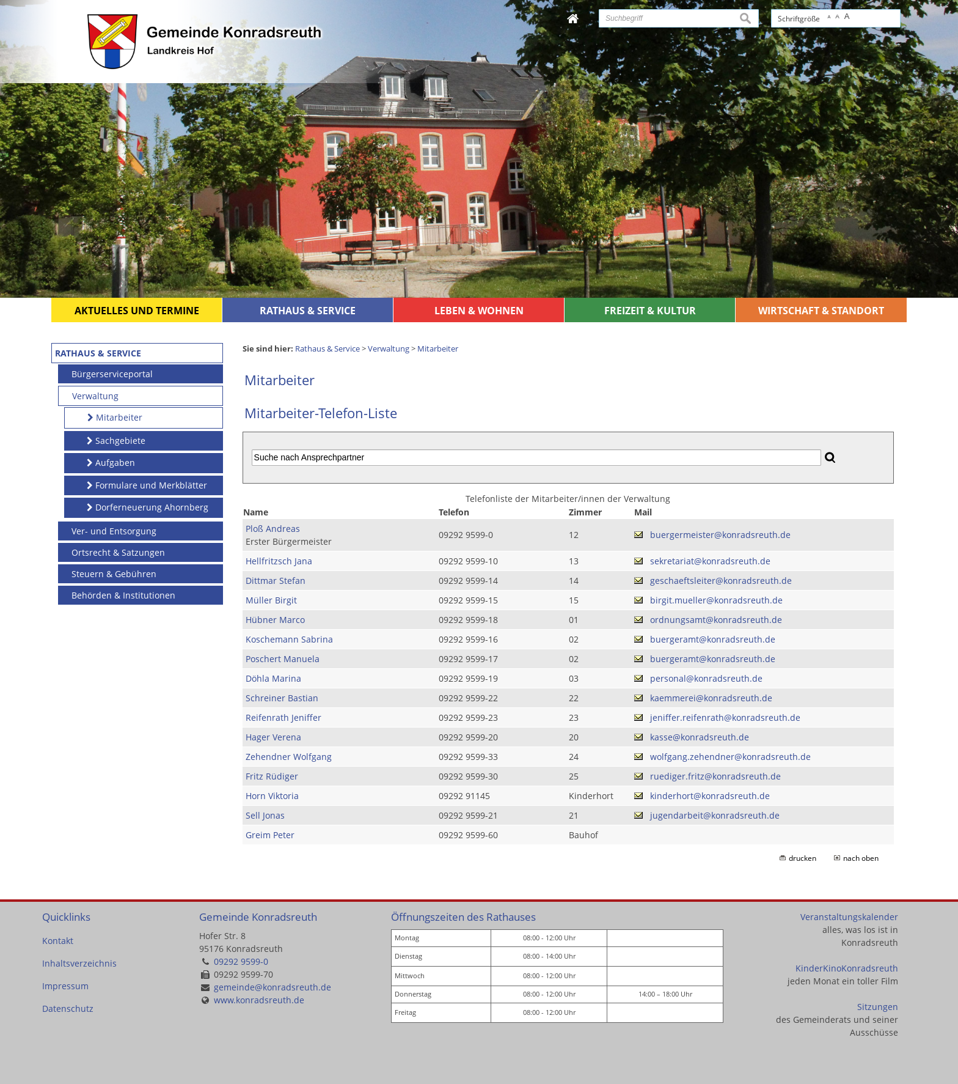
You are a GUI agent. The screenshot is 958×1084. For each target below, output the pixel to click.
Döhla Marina (273, 678)
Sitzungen (877, 1006)
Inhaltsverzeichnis (79, 963)
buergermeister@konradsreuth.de (720, 534)
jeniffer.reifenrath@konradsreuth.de (725, 717)
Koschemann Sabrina (289, 639)
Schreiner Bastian (282, 698)
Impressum (65, 986)
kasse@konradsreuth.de (699, 737)
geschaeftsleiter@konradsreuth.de (721, 580)
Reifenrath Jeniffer (283, 717)
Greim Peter (270, 835)
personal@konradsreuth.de (706, 678)
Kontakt (57, 940)
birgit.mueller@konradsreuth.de (716, 600)
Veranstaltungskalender (849, 917)
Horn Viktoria (272, 796)
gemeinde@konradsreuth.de (272, 987)
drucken (802, 858)
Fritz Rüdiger (272, 776)
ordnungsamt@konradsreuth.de (716, 619)
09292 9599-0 (241, 961)
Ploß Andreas (273, 528)
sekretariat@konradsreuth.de (710, 561)
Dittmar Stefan (275, 580)
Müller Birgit (271, 600)
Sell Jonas (265, 815)
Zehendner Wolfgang (289, 756)
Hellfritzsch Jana (279, 561)
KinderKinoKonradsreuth (846, 968)
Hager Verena (273, 737)
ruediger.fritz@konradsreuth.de (715, 776)
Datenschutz (67, 1008)
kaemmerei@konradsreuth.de (711, 698)
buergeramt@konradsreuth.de (712, 639)
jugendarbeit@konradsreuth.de (715, 815)
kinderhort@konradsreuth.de (710, 796)
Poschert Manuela (283, 659)
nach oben (861, 858)
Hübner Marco (275, 619)
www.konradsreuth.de (259, 1000)
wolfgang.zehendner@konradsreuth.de (730, 756)
